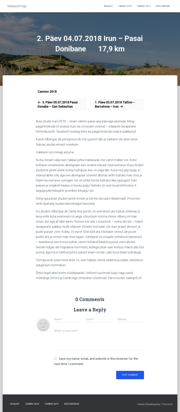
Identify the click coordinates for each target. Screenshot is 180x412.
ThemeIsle (167, 404)
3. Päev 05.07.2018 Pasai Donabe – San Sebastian (58, 104)
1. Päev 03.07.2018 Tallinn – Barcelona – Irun (115, 104)
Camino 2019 (143, 6)
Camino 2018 (125, 6)
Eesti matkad (163, 6)
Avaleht (108, 6)
